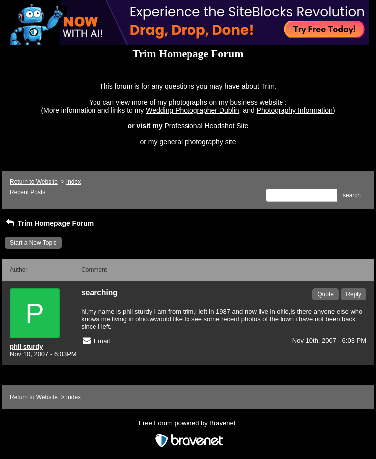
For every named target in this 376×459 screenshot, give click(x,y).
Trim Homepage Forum (49, 223)
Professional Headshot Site (207, 126)
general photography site (197, 142)
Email (102, 340)
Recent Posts (27, 192)
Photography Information (295, 110)
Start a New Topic (33, 242)
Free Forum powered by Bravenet (188, 423)
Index (73, 181)
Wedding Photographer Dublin (192, 110)
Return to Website (34, 181)
